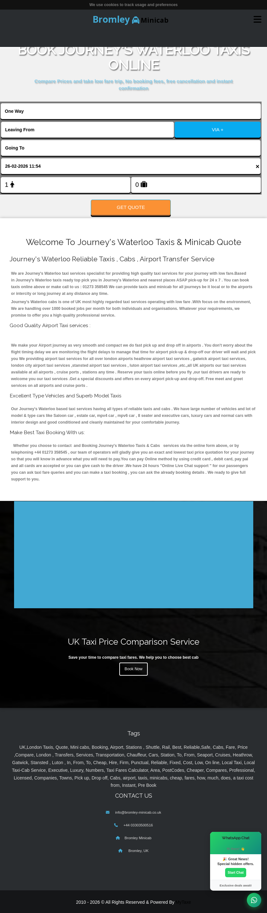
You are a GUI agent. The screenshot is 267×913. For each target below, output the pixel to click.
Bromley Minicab (138, 838)
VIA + (217, 129)
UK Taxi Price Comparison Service (134, 642)
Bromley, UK (137, 851)
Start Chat (236, 872)
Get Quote (131, 207)
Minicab (130, 19)
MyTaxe (183, 902)
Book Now (134, 669)
